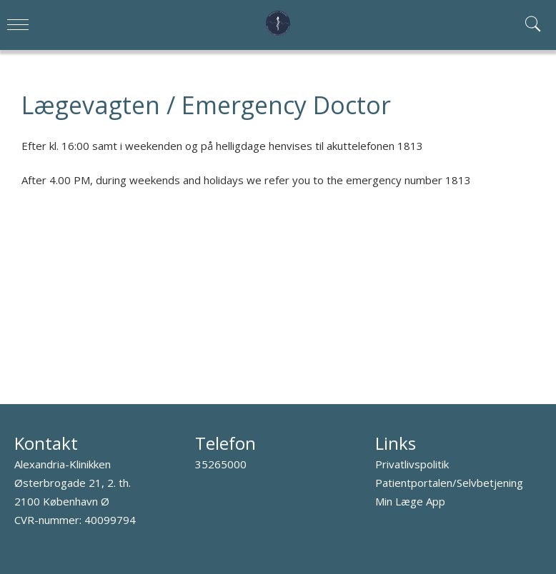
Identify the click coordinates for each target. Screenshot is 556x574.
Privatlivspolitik (412, 464)
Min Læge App (410, 501)
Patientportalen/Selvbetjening (449, 482)
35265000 (221, 464)
